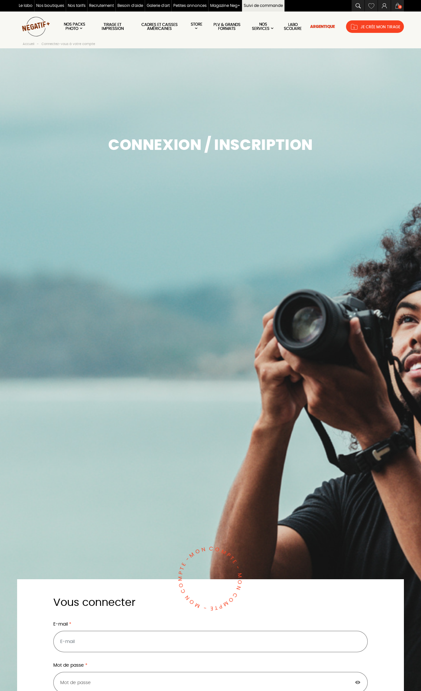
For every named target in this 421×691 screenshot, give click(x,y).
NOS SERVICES (263, 26)
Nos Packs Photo (74, 26)
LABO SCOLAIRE (293, 27)
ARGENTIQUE (322, 27)
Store (196, 26)
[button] (357, 6)
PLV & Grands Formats (226, 27)
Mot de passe (69, 665)
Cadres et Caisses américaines (159, 27)
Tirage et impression (113, 27)
